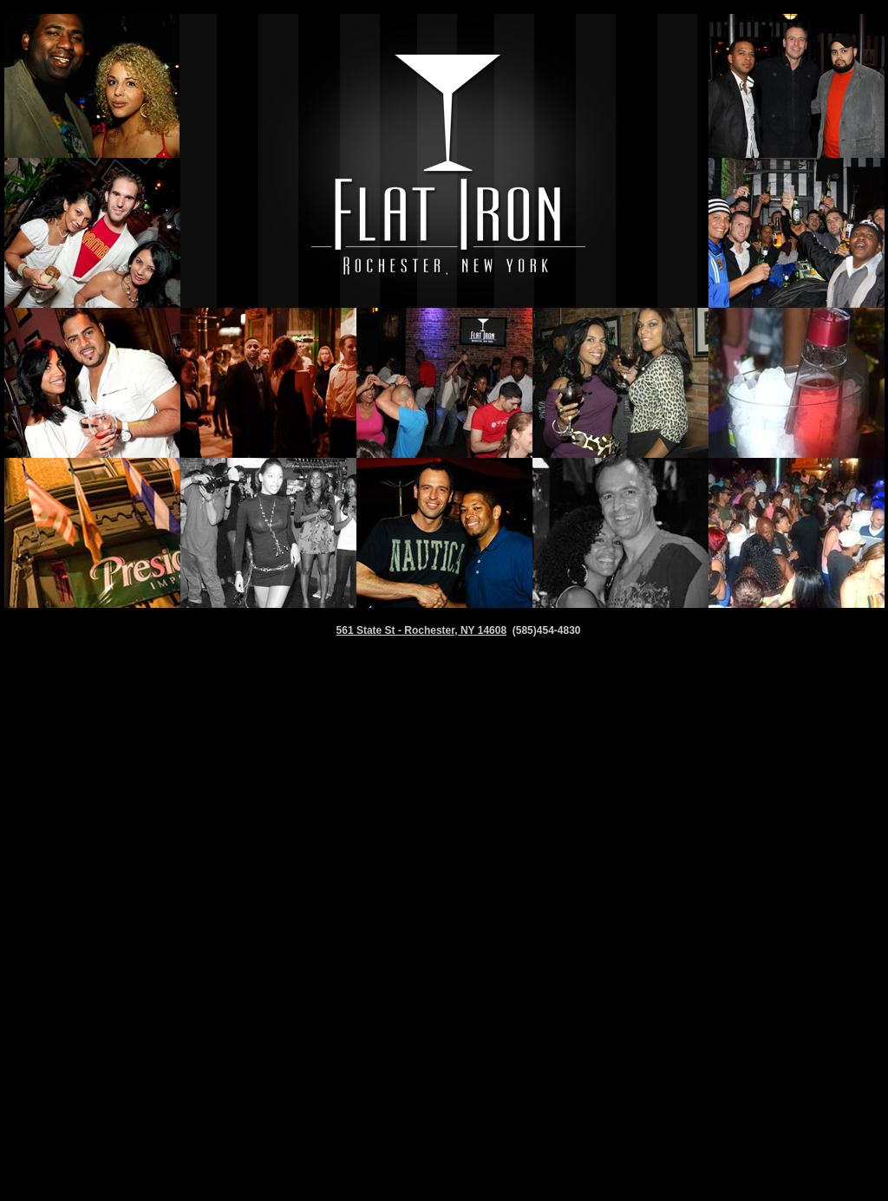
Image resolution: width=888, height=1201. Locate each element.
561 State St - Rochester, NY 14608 (421, 630)
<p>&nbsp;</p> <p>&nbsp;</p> (444, 941)
